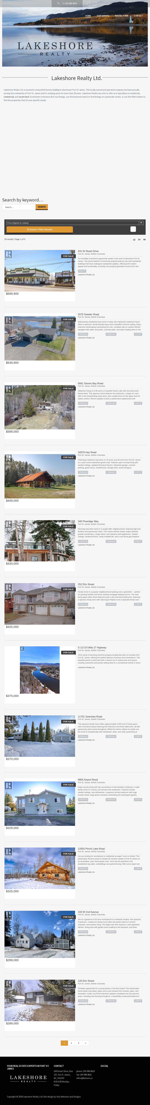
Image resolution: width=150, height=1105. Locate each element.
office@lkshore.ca (84, 1078)
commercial (9, 96)
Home (88, 15)
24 (139, 239)
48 (144, 239)
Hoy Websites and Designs (69, 1096)
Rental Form (121, 15)
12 (134, 239)
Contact (138, 15)
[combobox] (75, 223)
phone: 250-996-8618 (85, 1071)
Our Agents (103, 15)
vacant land (24, 96)
